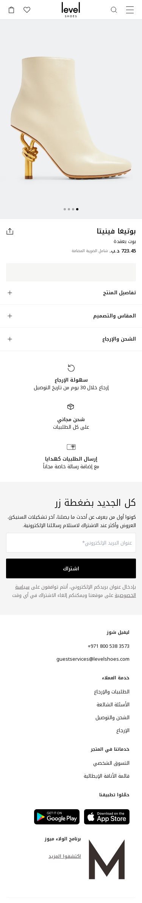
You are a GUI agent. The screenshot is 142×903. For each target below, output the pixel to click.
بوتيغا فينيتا (116, 231)
